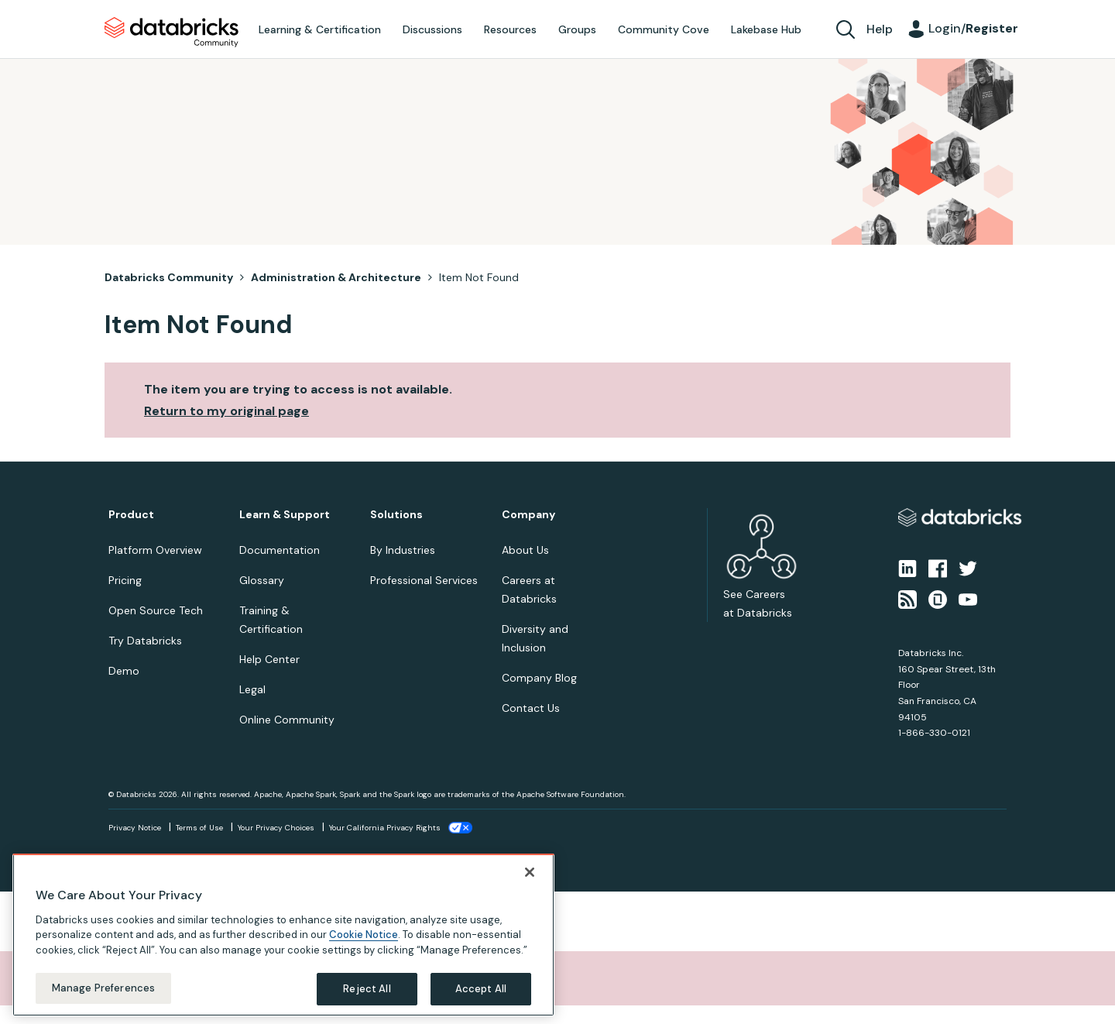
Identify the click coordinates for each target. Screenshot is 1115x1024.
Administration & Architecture (336, 277)
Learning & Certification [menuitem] (320, 29)
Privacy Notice (134, 828)
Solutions (396, 514)
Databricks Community (171, 32)
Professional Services (424, 580)
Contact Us (531, 708)
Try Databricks (145, 641)
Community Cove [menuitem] (663, 29)
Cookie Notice (363, 936)
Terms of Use (199, 828)
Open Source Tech (155, 610)
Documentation (279, 550)
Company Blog (539, 678)
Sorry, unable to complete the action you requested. (196, 978)
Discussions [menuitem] (432, 29)
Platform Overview (155, 550)
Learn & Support (284, 514)
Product (131, 514)
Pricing (125, 580)
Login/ (973, 28)
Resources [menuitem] (510, 29)
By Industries (402, 550)
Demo (123, 671)
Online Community (286, 720)
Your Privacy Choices (276, 828)
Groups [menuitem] (577, 29)
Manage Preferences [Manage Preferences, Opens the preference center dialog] (103, 989)
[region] (283, 935)
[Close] (530, 873)
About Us (525, 550)
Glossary (261, 580)
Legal (252, 689)
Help (879, 29)
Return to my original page (226, 411)
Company (528, 514)
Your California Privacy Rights (385, 828)
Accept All (480, 990)
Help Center (269, 659)
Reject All (366, 990)
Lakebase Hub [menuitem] (766, 29)
